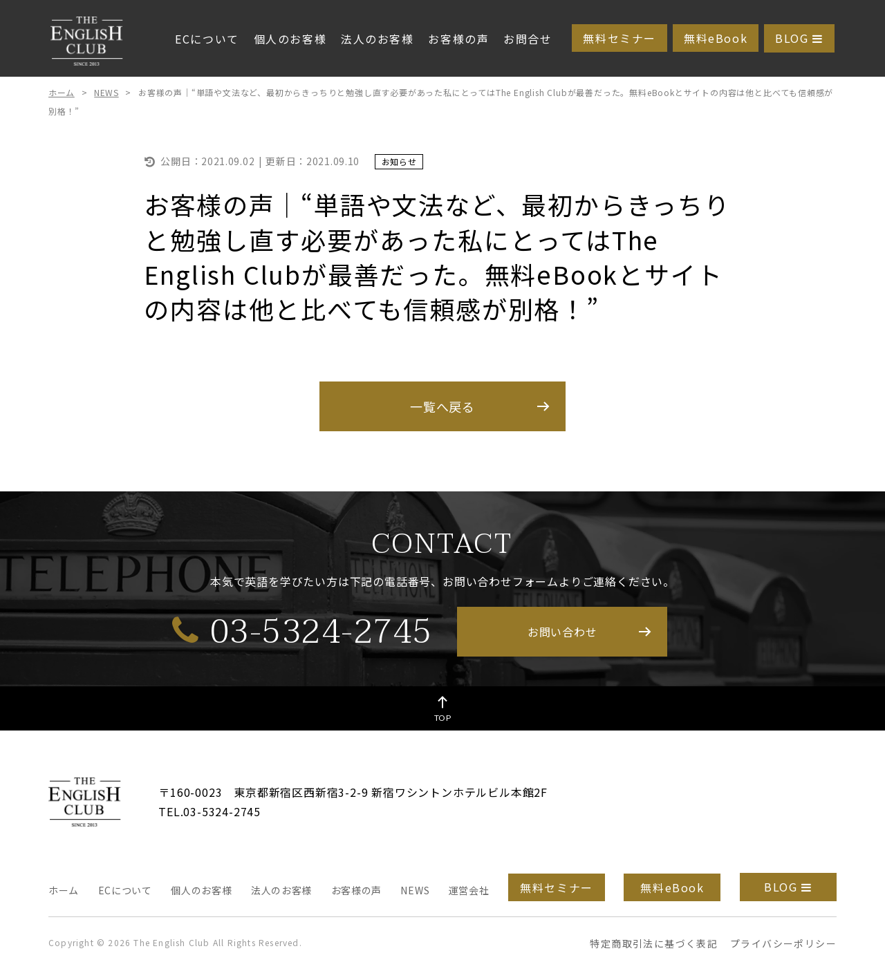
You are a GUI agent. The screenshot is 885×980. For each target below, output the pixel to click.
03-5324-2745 (302, 631)
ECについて (207, 38)
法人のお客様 (377, 38)
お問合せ (527, 38)
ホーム (61, 92)
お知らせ (399, 161)
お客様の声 (458, 38)
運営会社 (469, 890)
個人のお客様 (290, 38)
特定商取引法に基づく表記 (654, 943)
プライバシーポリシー (783, 943)
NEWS (106, 92)
